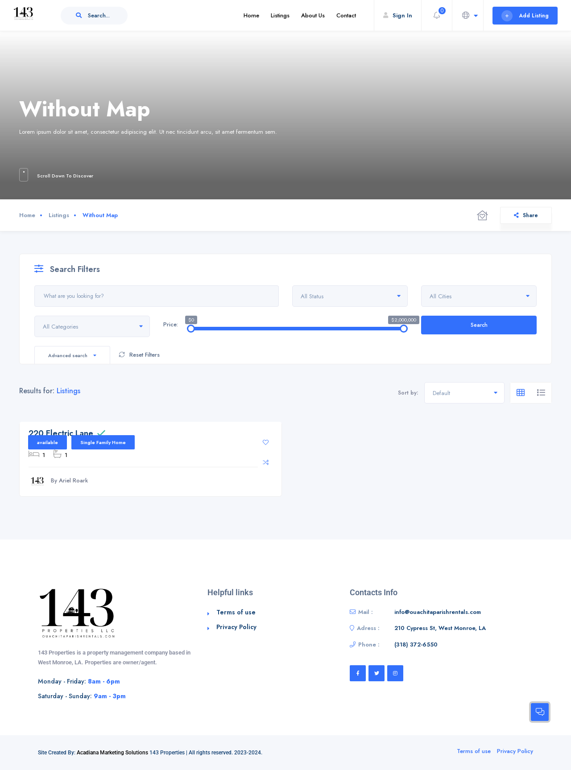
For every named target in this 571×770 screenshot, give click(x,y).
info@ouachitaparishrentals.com (437, 612)
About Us (313, 15)
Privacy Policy (236, 626)
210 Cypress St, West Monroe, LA (440, 628)
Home (251, 15)
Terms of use (236, 612)
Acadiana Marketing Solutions (112, 752)
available (47, 442)
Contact (346, 15)
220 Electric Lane (61, 433)
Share (526, 215)
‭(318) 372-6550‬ (416, 644)
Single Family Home (103, 442)
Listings (280, 15)
